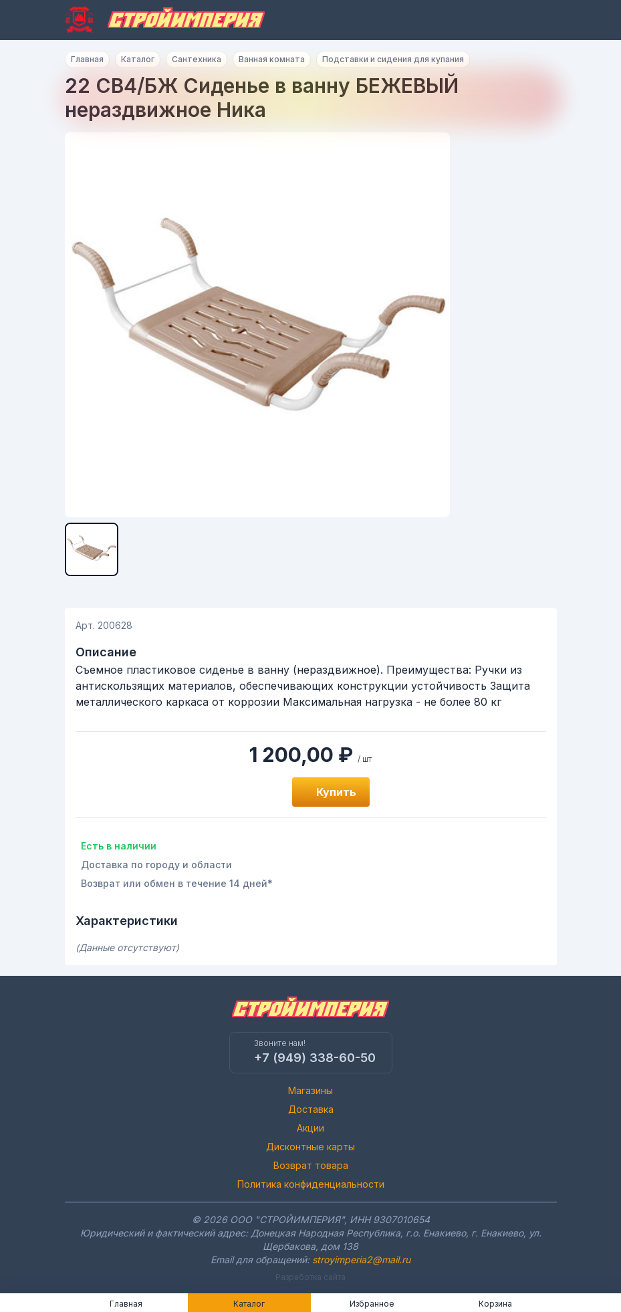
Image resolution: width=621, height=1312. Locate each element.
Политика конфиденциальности (310, 1184)
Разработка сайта (310, 1277)
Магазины (310, 1090)
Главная (87, 59)
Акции (310, 1128)
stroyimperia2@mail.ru (361, 1259)
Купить (336, 792)
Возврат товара (310, 1165)
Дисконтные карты (310, 1146)
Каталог (137, 59)
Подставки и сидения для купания (393, 59)
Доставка (311, 1109)
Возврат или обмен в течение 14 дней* (177, 883)
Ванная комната (272, 59)
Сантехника (196, 59)
